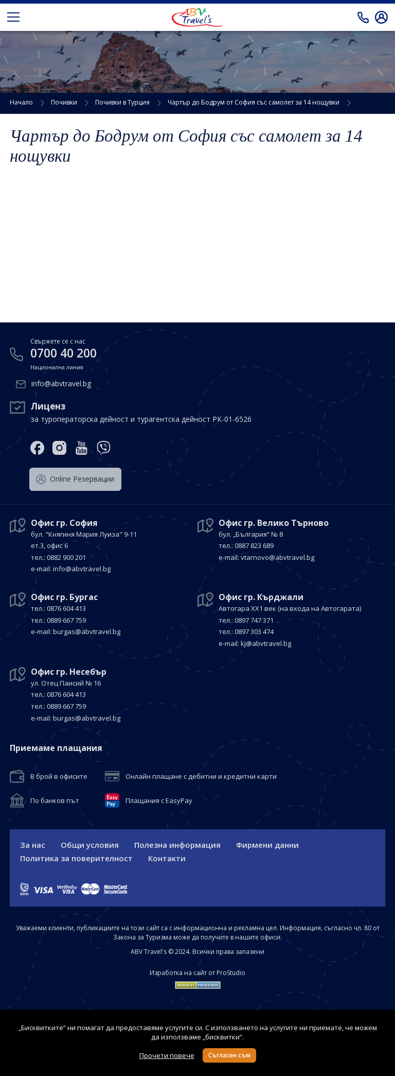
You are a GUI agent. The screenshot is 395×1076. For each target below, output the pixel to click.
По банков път (54, 800)
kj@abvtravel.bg (266, 642)
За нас (32, 845)
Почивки (64, 102)
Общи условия (90, 845)
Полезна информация (177, 845)
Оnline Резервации (75, 478)
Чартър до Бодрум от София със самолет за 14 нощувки (253, 102)
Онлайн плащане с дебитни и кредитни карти (201, 776)
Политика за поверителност (76, 858)
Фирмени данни (267, 845)
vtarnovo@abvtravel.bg (277, 556)
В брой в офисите (58, 776)
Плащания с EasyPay (158, 800)
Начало (21, 102)
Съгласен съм (229, 1055)
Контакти (167, 858)
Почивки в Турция (122, 102)
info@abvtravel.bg (61, 382)
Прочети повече (166, 1055)
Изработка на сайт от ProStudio (197, 973)
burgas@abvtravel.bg (86, 631)
